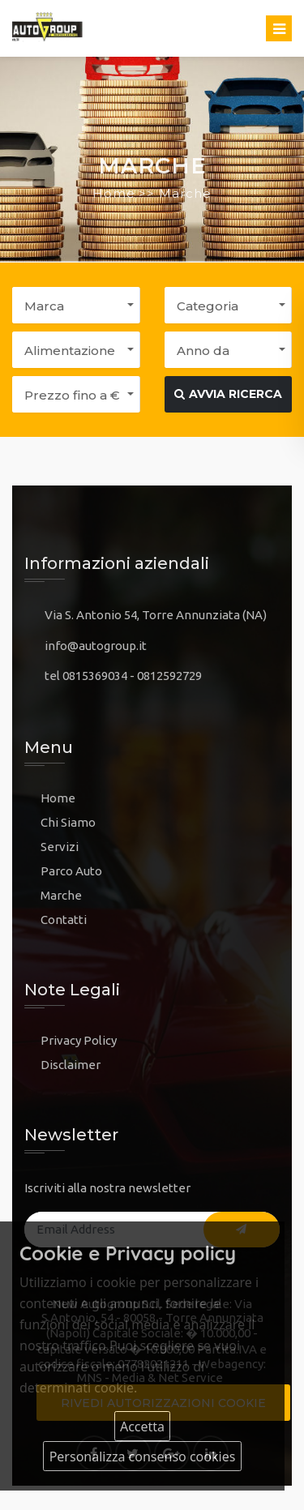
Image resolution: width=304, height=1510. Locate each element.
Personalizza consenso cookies (142, 1456)
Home (113, 193)
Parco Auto (71, 871)
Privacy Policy (79, 1040)
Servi (55, 846)
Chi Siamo (68, 822)
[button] (75, 305)
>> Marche (175, 193)
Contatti (64, 919)
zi (74, 846)
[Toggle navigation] (279, 28)
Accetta (142, 1426)
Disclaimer (71, 1065)
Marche (61, 895)
